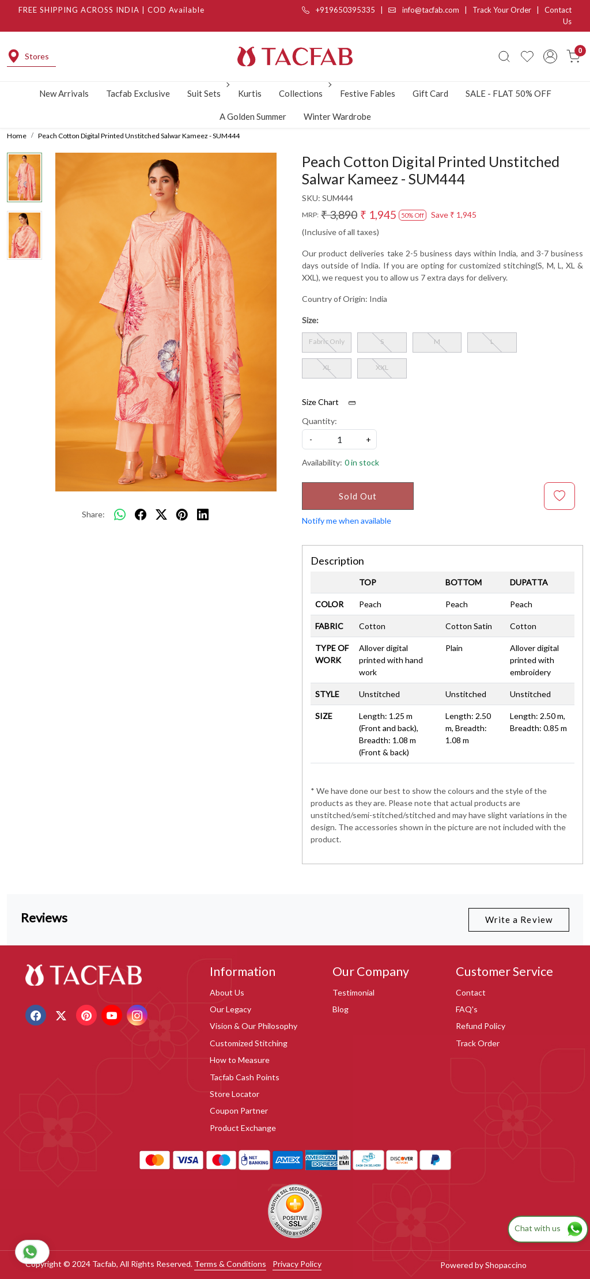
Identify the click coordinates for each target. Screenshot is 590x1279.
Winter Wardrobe (337, 116)
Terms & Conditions (230, 1264)
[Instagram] (138, 1014)
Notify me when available (346, 520)
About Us (227, 992)
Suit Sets (207, 93)
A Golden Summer (253, 116)
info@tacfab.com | (430, 9)
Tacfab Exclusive (138, 93)
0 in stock (362, 462)
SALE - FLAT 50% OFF (508, 93)
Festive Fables (367, 93)
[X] (62, 1014)
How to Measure (240, 1060)
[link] (504, 56)
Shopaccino (506, 1265)
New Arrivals (64, 93)
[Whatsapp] (119, 514)
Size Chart (333, 402)
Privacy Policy (297, 1264)
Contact (471, 992)
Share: (93, 514)
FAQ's (467, 1009)
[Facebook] (37, 1014)
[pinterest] (182, 514)
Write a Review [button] (519, 919)
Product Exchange (243, 1128)
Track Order (478, 1043)
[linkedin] (202, 514)
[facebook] (140, 514)
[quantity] (339, 439)
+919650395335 (338, 9)
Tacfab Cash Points (244, 1077)
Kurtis (250, 93)
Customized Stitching (249, 1043)
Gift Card (430, 93)
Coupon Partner (239, 1110)
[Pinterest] (88, 1014)
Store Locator (234, 1094)
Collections (304, 93)
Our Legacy (230, 1009)
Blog (340, 1009)
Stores (28, 56)
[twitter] (161, 514)
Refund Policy (480, 1026)
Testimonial (353, 992)
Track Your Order (501, 9)
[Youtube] (113, 1014)
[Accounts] (550, 56)
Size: (310, 320)
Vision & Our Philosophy (253, 1026)
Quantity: (319, 421)
